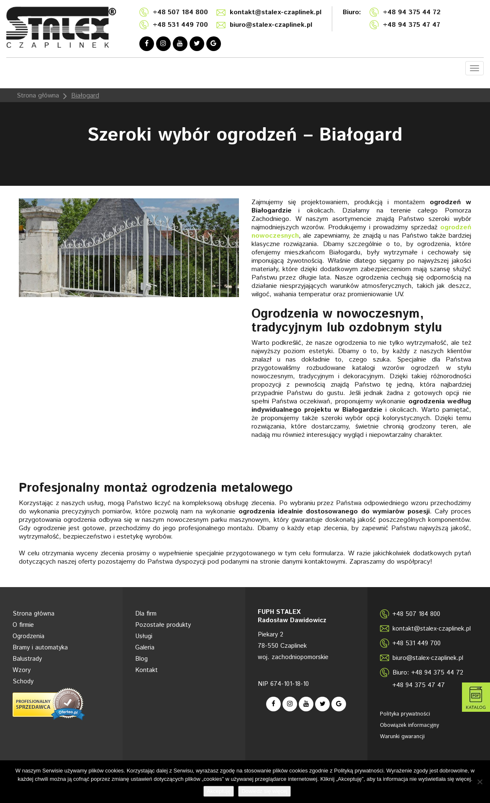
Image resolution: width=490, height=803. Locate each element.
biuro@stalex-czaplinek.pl (271, 25)
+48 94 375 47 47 (411, 25)
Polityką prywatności (358, 770)
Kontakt (146, 670)
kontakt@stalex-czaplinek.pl (275, 12)
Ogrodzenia (28, 636)
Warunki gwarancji (402, 737)
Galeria (144, 647)
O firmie (23, 625)
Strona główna (38, 95)
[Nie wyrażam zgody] (479, 781)
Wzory (22, 670)
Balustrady (27, 658)
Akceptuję (219, 791)
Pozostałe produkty (163, 625)
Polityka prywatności (405, 714)
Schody (23, 681)
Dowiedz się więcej (264, 791)
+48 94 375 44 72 (412, 12)
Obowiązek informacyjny (409, 725)
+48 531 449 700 (180, 25)
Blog (141, 658)
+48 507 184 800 (180, 12)
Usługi (143, 636)
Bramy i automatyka (40, 647)
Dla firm (145, 613)
